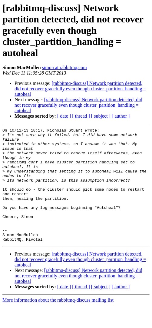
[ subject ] (101, 116)
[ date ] (64, 116)
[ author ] (121, 116)
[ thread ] (81, 116)
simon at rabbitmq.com (64, 67)
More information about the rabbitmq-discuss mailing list (58, 322)
